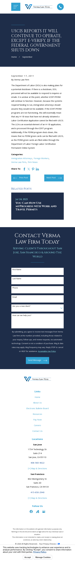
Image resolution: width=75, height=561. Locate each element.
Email (14, 297)
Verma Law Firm (18, 162)
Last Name (16, 279)
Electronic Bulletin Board (37, 408)
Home (37, 397)
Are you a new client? (21, 306)
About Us (37, 403)
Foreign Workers (41, 158)
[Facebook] (31, 511)
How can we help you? (21, 315)
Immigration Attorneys (21, 158)
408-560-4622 (37, 463)
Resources (37, 414)
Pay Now (37, 420)
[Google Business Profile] (43, 511)
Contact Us (37, 431)
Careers (37, 425)
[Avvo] (37, 511)
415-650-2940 (37, 492)
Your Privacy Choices (49, 544)
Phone (15, 288)
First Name (16, 270)
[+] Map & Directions (37, 469)
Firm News (33, 162)
